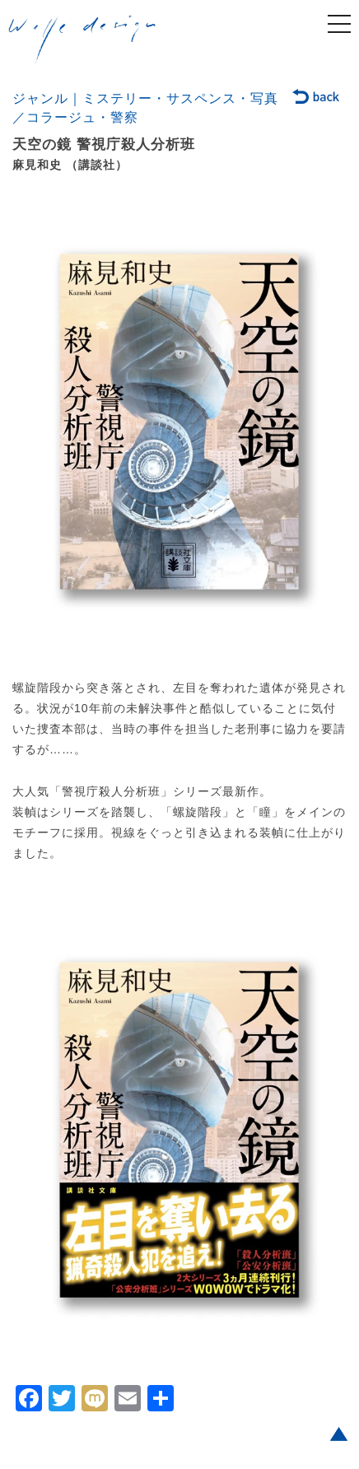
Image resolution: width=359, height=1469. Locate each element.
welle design (82, 40)
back (316, 98)
